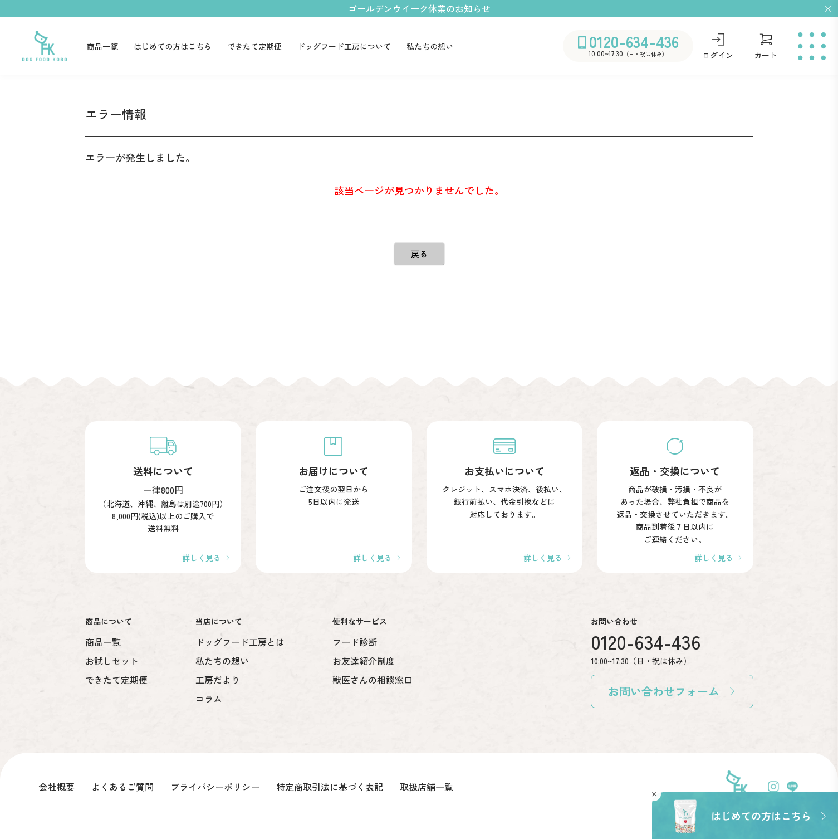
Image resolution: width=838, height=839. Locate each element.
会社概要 (57, 786)
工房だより (217, 679)
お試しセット (112, 660)
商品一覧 (102, 46)
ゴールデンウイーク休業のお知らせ (419, 8)
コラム (208, 698)
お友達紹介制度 (363, 660)
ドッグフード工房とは (240, 641)
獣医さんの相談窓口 (372, 679)
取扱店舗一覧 (426, 786)
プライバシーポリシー (214, 786)
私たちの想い (429, 46)
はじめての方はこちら (173, 46)
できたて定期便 (254, 46)
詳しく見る (201, 558)
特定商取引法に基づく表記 (329, 786)
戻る (419, 254)
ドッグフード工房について (344, 46)
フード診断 (354, 641)
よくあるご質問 (122, 786)
